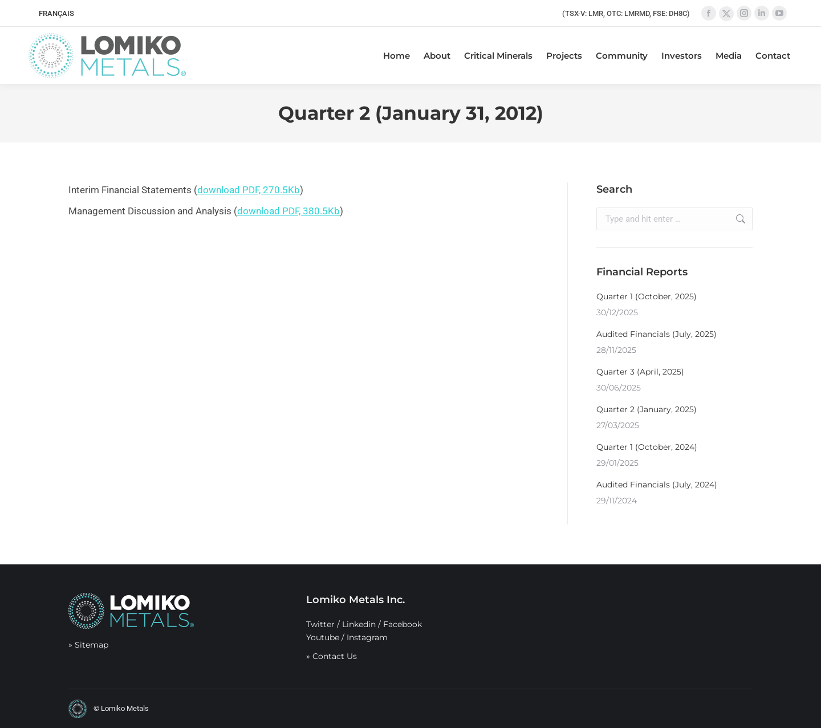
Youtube (322, 637)
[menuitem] (56, 13)
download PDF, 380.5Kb (288, 211)
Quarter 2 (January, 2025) (646, 409)
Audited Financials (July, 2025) (656, 334)
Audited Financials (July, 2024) (656, 484)
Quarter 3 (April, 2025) (640, 372)
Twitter (320, 624)
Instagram (367, 637)
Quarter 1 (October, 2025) (646, 296)
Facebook (402, 624)
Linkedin (359, 624)
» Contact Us (331, 656)
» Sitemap (88, 645)
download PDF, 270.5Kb (248, 190)
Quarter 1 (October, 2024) (646, 447)
